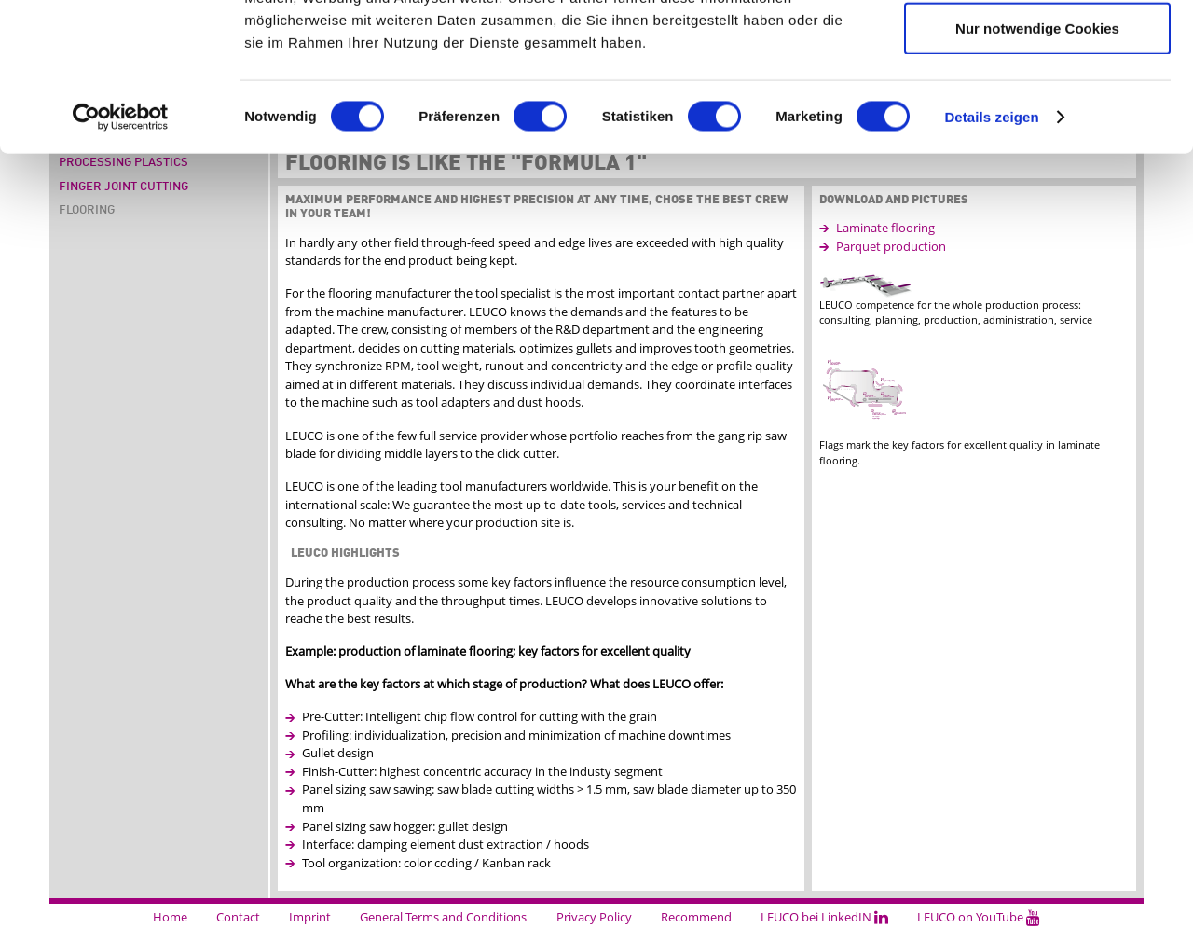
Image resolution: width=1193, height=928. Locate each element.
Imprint (310, 916)
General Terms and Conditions (443, 916)
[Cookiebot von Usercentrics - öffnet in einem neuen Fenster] (120, 256)
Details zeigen (991, 255)
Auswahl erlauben (1037, 108)
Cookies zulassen (1037, 48)
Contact (238, 916)
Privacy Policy (594, 916)
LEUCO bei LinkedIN (824, 916)
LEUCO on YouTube (978, 916)
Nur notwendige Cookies (1037, 166)
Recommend (696, 916)
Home (170, 916)
